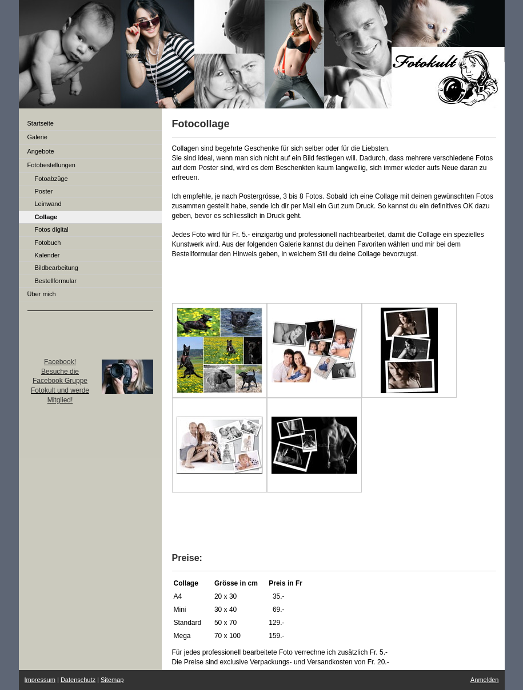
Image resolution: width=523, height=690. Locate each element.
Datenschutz (78, 679)
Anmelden (484, 679)
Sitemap (112, 679)
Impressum (40, 679)
